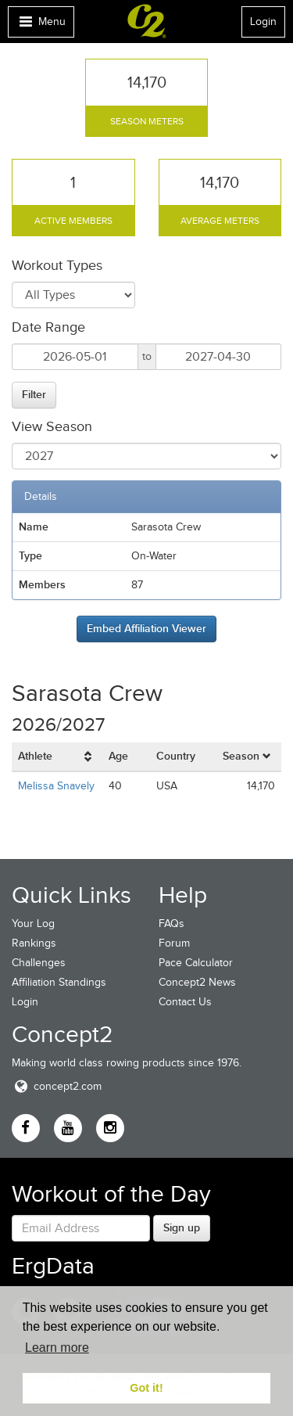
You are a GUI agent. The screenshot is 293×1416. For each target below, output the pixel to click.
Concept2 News (197, 982)
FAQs (171, 923)
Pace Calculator (196, 963)
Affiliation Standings (59, 982)
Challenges (39, 963)
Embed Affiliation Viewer (146, 628)
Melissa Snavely (56, 786)
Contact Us (185, 1002)
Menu (41, 25)
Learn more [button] (57, 1347)
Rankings (34, 943)
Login (263, 21)
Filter (34, 394)
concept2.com (57, 1086)
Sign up (181, 1227)
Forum (174, 943)
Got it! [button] (146, 1388)
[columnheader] (57, 756)
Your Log (33, 923)
